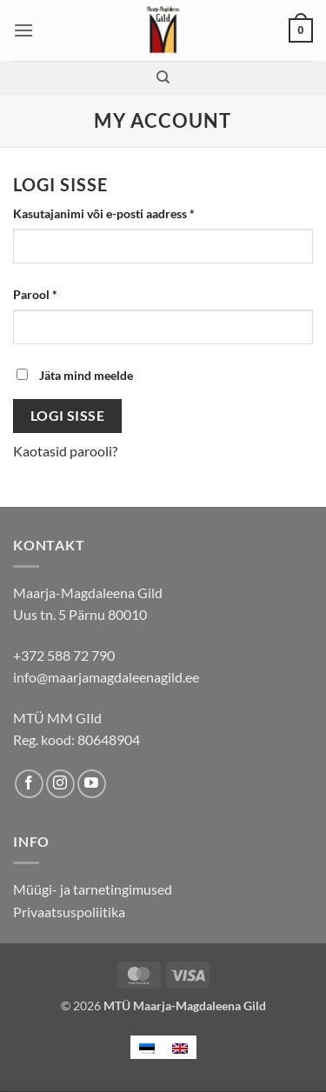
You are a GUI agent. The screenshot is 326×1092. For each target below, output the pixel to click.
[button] (23, 30)
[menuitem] (146, 1047)
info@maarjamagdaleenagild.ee (106, 677)
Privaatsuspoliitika (69, 911)
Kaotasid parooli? (65, 451)
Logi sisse (67, 415)
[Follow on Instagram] (60, 783)
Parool (55, 293)
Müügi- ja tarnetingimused (92, 889)
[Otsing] (163, 77)
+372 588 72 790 (64, 655)
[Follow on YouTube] (91, 783)
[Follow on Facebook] (29, 783)
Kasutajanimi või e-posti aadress (124, 212)
